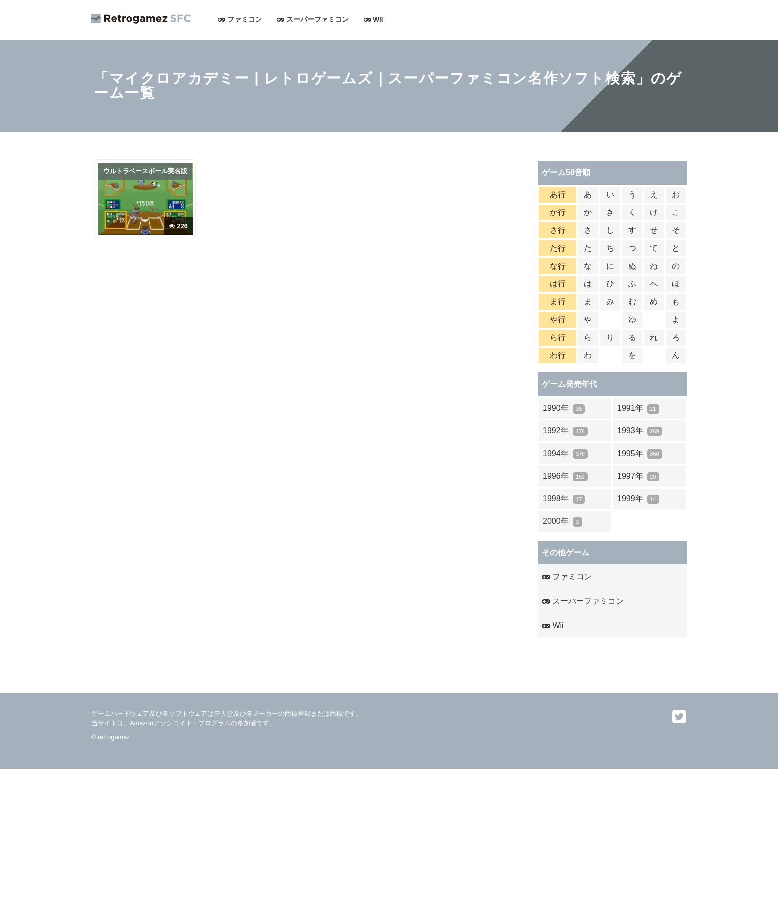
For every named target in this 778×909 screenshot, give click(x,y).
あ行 (558, 194)
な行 (558, 266)
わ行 (558, 355)
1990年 (564, 408)
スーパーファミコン (313, 19)
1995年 (639, 454)
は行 (558, 284)
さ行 (558, 230)
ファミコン (240, 19)
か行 (558, 212)
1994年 (565, 454)
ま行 (558, 301)
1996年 (565, 476)
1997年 (638, 476)
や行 (558, 319)
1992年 (565, 431)
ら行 (558, 337)
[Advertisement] (297, 838)
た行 (558, 248)
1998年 (564, 499)
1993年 (639, 431)
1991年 (638, 408)
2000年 (562, 521)
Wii (373, 19)
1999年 (638, 499)
